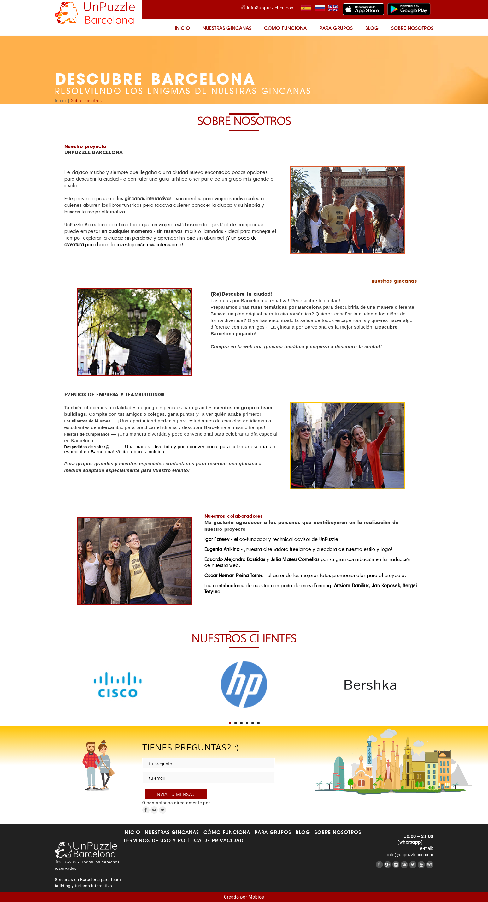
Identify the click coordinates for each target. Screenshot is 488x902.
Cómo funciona (285, 28)
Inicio (182, 28)
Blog (372, 28)
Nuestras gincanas (227, 28)
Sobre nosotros (412, 28)
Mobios (256, 896)
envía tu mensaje (176, 794)
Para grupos (336, 28)
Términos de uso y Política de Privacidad (183, 841)
